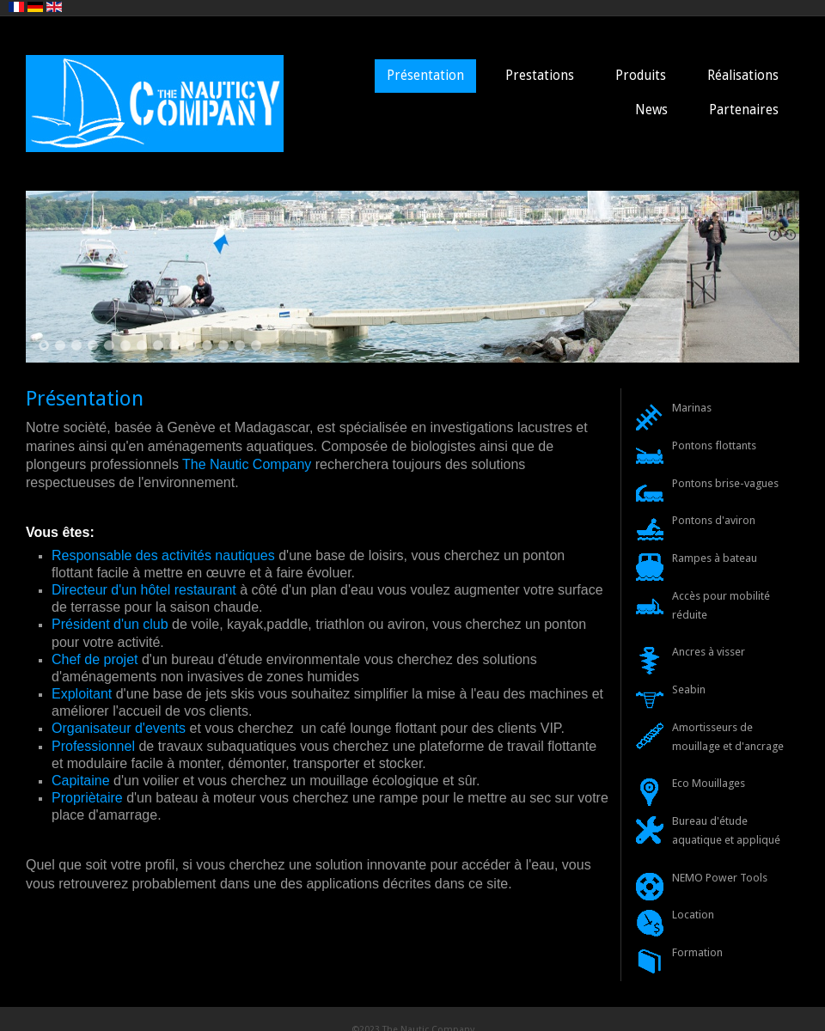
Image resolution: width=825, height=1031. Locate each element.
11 (207, 345)
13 (240, 345)
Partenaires (744, 110)
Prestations (539, 75)
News (651, 110)
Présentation (425, 75)
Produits (640, 75)
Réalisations (743, 75)
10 (191, 345)
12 (223, 345)
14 (256, 345)
